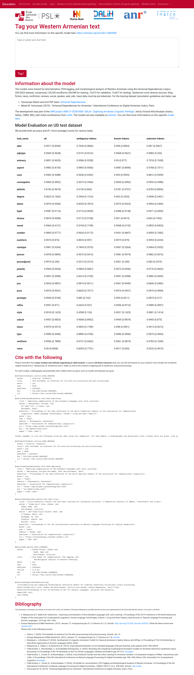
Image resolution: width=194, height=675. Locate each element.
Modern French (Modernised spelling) (76, 4)
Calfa (69, 115)
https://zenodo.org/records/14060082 (97, 33)
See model (136, 666)
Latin (52, 4)
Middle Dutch (148, 4)
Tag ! (21, 73)
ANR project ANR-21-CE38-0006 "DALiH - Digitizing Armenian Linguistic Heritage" (92, 111)
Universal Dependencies (73, 102)
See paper (129, 651)
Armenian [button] (163, 4)
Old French (24, 4)
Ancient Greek (40, 4)
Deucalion (8, 4)
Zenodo (112, 115)
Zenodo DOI (27, 626)
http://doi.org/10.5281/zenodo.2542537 (132, 623)
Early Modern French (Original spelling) (119, 4)
